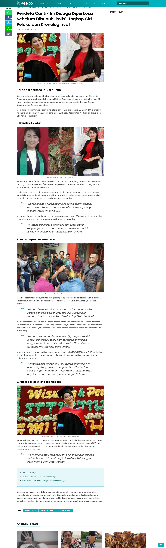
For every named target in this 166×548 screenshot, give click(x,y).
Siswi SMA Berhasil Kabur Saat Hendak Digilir (39, 477)
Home (18, 8)
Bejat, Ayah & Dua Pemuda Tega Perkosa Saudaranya (43, 480)
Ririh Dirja (32, 30)
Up (160, 544)
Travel (87, 3)
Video (73, 3)
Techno (60, 3)
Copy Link (8, 33)
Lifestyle (45, 3)
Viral (24, 8)
